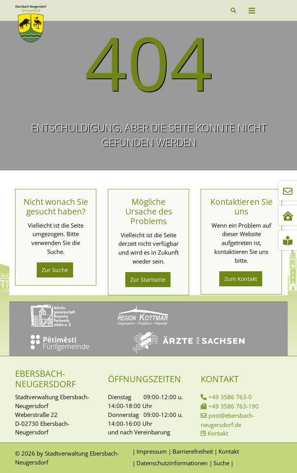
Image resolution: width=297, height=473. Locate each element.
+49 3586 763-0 (230, 397)
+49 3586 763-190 (233, 406)
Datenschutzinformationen (172, 463)
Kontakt (218, 433)
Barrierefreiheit (192, 451)
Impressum (152, 451)
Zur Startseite (148, 279)
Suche (221, 463)
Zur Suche (55, 270)
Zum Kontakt (240, 278)
